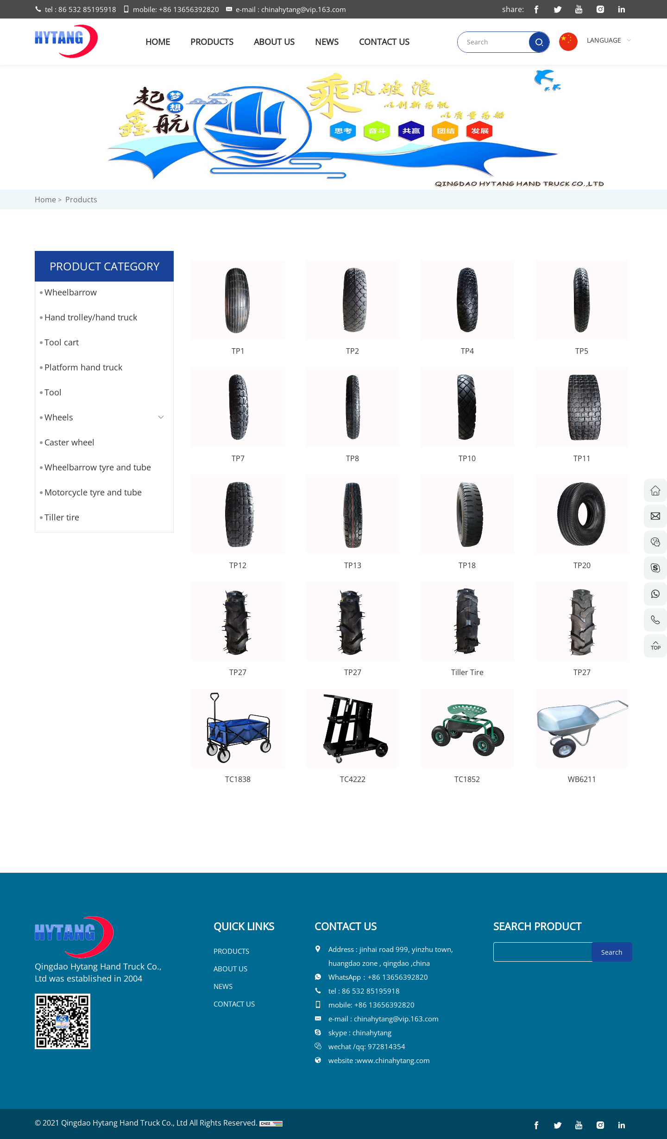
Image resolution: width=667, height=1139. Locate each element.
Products (81, 199)
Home (45, 199)
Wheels (58, 417)
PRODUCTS (211, 41)
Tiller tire (61, 517)
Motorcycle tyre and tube (93, 492)
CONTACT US (384, 41)
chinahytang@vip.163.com (303, 9)
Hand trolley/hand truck (90, 317)
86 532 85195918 (87, 9)
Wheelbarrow (70, 292)
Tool (53, 392)
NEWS (327, 41)
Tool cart (61, 342)
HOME (157, 41)
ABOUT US (274, 41)
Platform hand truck (83, 367)
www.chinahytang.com (393, 1060)
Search (612, 952)
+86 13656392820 (189, 9)
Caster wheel (69, 442)
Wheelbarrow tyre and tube (97, 467)
